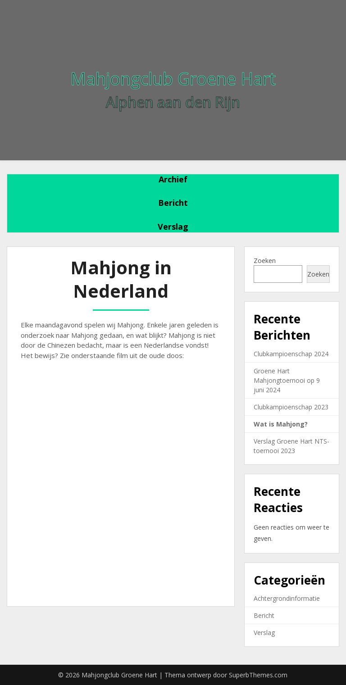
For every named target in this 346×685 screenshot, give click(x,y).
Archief (173, 179)
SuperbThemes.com (258, 675)
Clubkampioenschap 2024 (291, 353)
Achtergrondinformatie (287, 598)
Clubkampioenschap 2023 (291, 407)
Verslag (173, 226)
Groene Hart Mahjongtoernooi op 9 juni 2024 (287, 380)
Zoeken (265, 260)
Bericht (173, 202)
